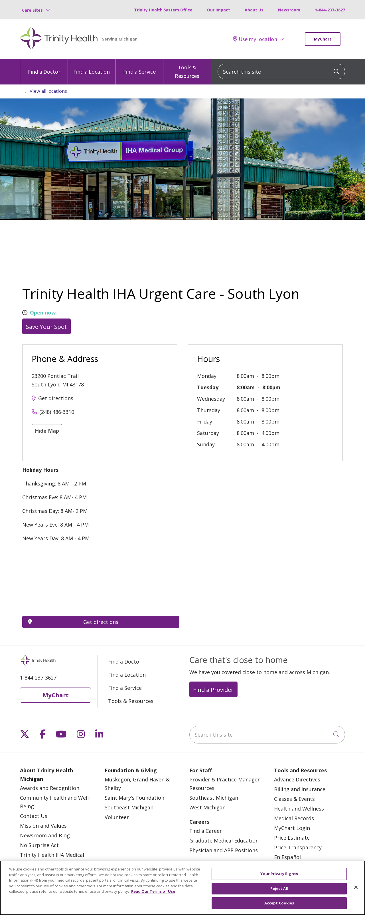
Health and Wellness (299, 808)
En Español (287, 857)
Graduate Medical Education (224, 840)
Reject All (279, 888)
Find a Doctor (44, 67)
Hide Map (47, 430)
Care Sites (32, 10)
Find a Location (91, 67)
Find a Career (205, 830)
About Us (254, 10)
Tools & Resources (187, 69)
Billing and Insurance (299, 789)
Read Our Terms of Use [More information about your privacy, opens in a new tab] (153, 891)
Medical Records (294, 818)
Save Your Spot (46, 326)
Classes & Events (294, 798)
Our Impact (218, 10)
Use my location (255, 39)
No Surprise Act (39, 845)
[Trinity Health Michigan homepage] (59, 39)
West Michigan (207, 807)
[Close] (356, 887)
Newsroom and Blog (45, 835)
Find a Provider (213, 690)
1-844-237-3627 (330, 10)
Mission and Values (43, 825)
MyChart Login (292, 828)
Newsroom (289, 10)
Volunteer (117, 817)
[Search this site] (281, 71)
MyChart (322, 39)
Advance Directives (297, 779)
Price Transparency (298, 847)
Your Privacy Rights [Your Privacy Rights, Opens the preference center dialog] (279, 873)
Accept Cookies (279, 903)
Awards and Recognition (49, 788)
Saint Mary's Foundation (134, 797)
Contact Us (33, 816)
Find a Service (139, 67)
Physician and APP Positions (223, 850)
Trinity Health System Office (163, 10)
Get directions (55, 398)
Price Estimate (292, 837)
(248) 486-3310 (56, 411)
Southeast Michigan (129, 807)
